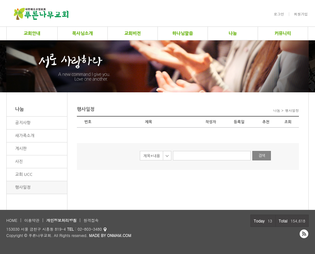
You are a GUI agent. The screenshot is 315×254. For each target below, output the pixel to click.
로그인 (279, 14)
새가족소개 (24, 136)
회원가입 (301, 14)
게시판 (21, 149)
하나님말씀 (182, 33)
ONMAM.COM (119, 235)
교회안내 (32, 33)
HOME (11, 220)
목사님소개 (82, 33)
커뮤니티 (283, 33)
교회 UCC (23, 174)
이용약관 (31, 220)
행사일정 (23, 187)
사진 (19, 161)
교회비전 (132, 33)
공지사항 (23, 123)
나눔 (233, 33)
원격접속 (91, 220)
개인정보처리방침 (61, 220)
